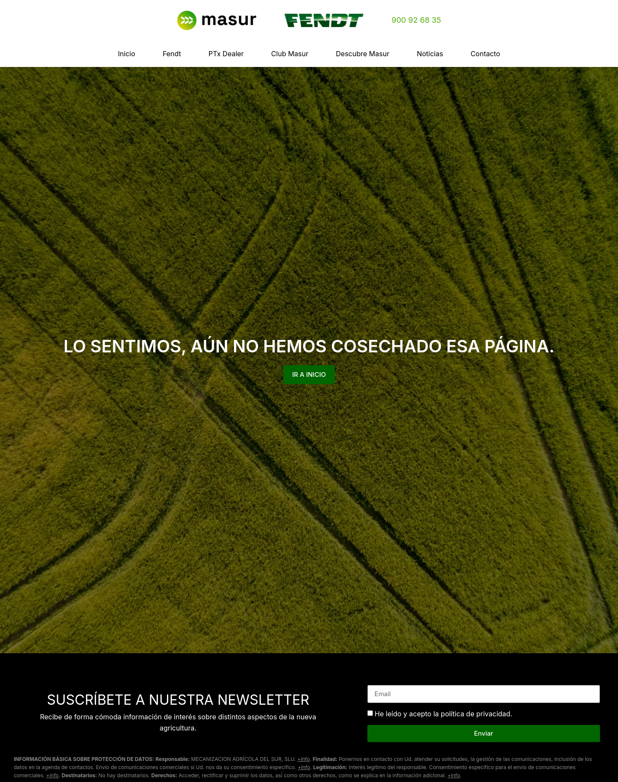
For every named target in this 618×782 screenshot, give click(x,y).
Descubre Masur (363, 53)
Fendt (172, 53)
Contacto (485, 53)
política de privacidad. (476, 713)
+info (303, 759)
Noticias (430, 53)
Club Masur (290, 53)
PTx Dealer (226, 53)
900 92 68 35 (416, 19)
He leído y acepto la (443, 713)
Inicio (126, 53)
